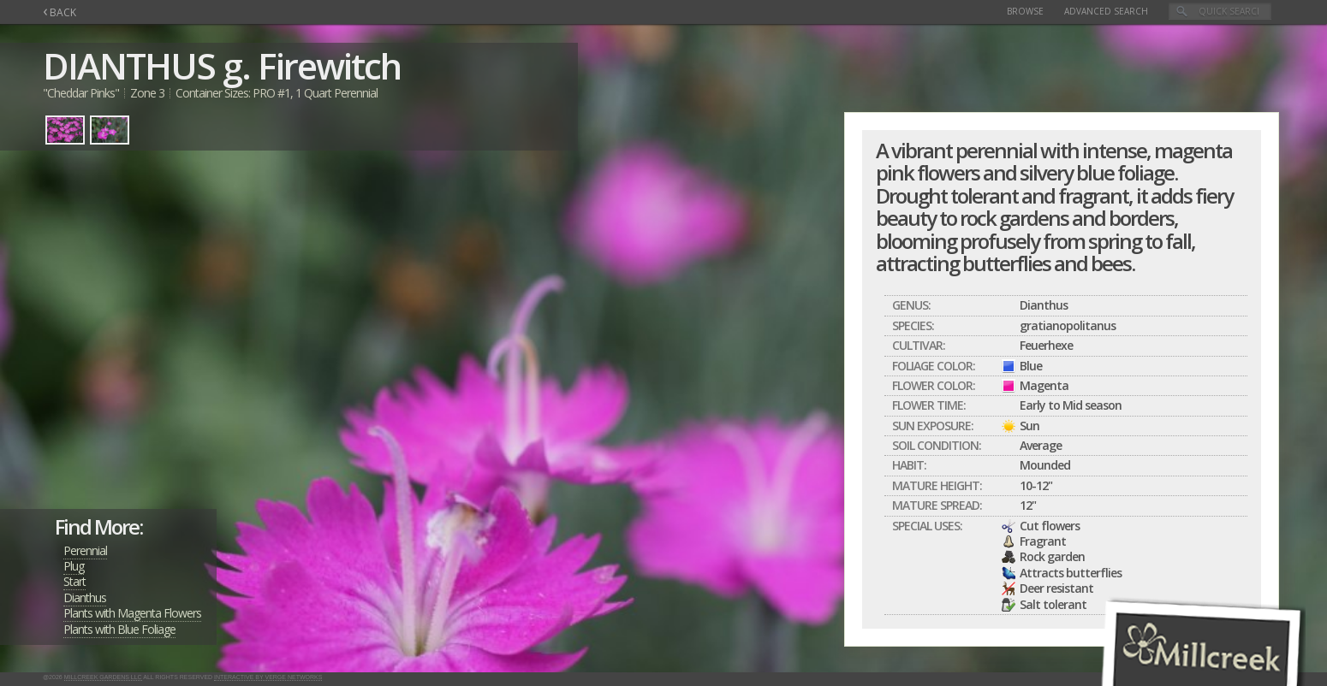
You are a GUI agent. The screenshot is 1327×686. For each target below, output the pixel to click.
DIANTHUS (129, 65)
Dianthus (84, 597)
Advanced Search (1106, 11)
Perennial (85, 550)
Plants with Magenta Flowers (132, 613)
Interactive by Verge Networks (268, 677)
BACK (59, 12)
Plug (73, 566)
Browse (1025, 11)
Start (74, 581)
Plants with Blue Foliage (119, 629)
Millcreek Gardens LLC (103, 677)
